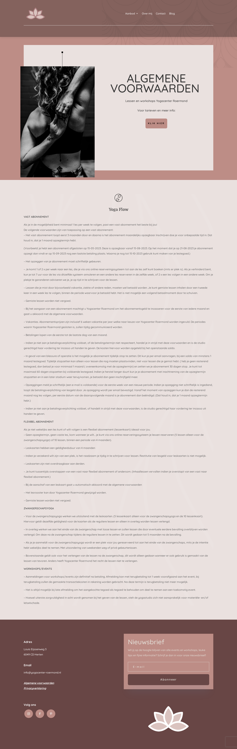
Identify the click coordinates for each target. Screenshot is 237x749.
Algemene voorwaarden (39, 683)
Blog (172, 13)
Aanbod (130, 13)
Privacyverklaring (35, 688)
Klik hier (156, 123)
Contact (161, 13)
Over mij (147, 13)
